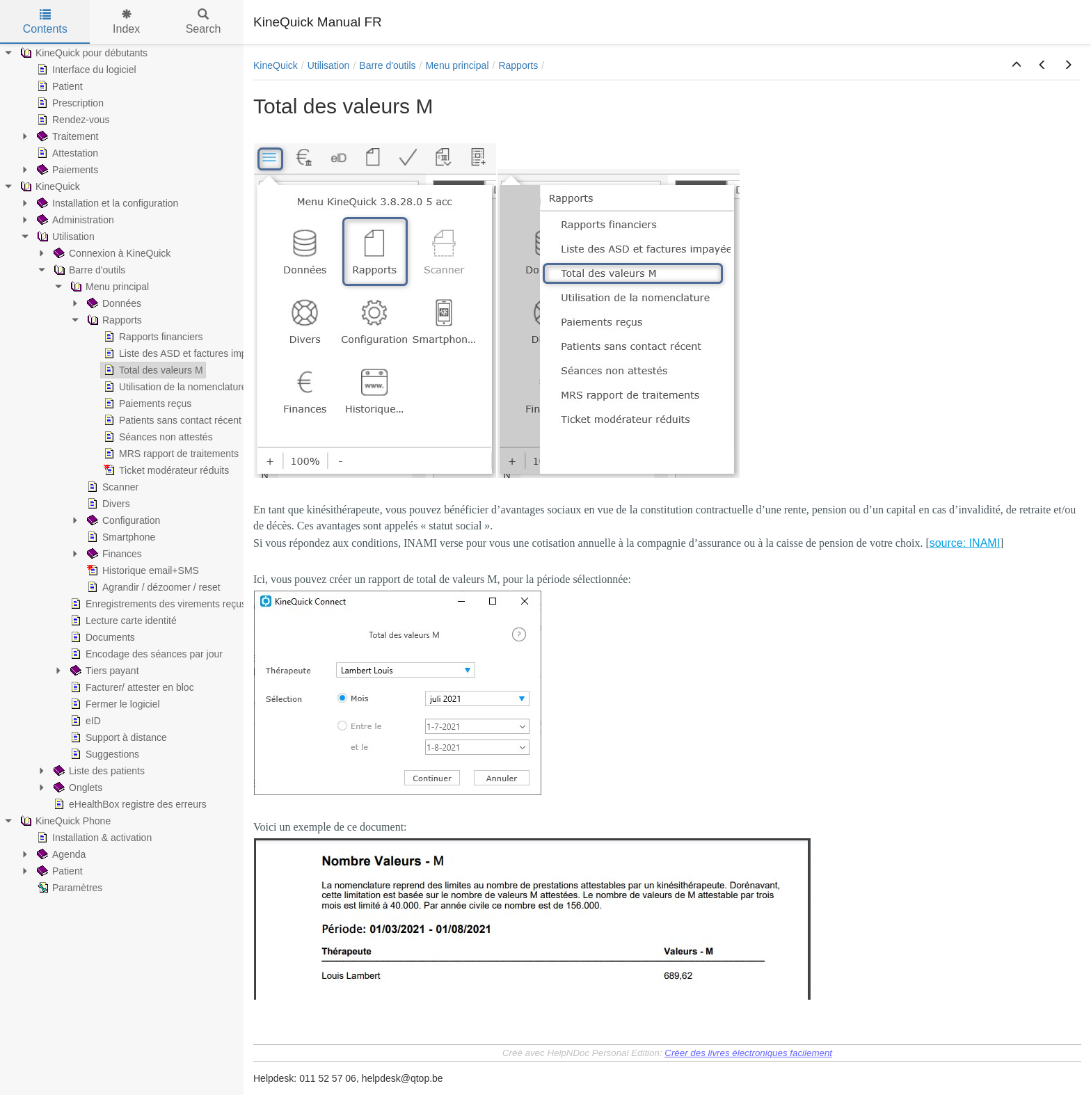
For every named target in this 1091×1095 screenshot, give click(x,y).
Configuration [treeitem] (122, 520)
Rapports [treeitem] (113, 320)
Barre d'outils (387, 65)
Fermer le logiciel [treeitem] (113, 704)
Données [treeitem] (112, 303)
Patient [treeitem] (58, 86)
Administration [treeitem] (74, 219)
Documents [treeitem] (101, 637)
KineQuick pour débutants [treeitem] (82, 53)
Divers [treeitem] (107, 503)
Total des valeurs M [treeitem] (152, 370)
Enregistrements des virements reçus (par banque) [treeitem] (186, 604)
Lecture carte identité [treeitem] (122, 620)
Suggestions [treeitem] (103, 754)
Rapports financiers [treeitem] (152, 336)
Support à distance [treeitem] (117, 737)
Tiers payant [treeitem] (103, 670)
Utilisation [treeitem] (64, 236)
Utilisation (329, 65)
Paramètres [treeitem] (68, 887)
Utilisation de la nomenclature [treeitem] (174, 386)
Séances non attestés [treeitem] (157, 437)
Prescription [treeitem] (69, 103)
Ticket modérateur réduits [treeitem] (165, 470)
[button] (1016, 65)
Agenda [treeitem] (60, 854)
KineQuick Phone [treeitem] (64, 821)
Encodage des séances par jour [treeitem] (145, 654)
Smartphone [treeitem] (119, 537)
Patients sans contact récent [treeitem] (171, 420)
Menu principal (456, 65)
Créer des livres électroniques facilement (748, 1053)
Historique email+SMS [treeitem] (141, 570)
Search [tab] (203, 22)
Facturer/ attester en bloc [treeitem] (130, 687)
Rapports (518, 65)
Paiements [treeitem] (66, 169)
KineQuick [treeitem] (48, 186)
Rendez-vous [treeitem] (72, 119)
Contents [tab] (45, 22)
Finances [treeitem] (113, 553)
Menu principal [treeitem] (108, 286)
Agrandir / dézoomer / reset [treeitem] (152, 587)
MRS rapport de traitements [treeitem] (170, 453)
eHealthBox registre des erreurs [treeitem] (129, 804)
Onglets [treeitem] (76, 787)
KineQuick (275, 65)
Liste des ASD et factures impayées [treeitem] (187, 353)
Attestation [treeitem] (66, 153)
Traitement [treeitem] (66, 136)
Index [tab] (126, 22)
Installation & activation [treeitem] (93, 837)
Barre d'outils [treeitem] (88, 270)
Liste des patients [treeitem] (98, 770)
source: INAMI (965, 543)
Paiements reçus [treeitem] (146, 403)
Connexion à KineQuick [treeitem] (110, 253)
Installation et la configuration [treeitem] (106, 203)
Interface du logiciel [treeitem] (85, 69)
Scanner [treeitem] (111, 487)
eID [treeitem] (84, 720)
